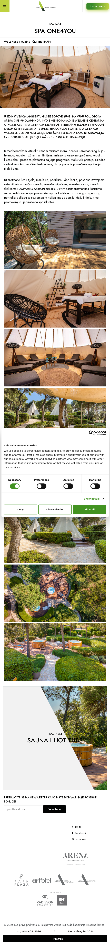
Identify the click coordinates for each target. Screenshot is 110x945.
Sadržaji (55, 24)
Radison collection (45, 900)
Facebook (80, 833)
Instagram (80, 839)
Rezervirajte (97, 6)
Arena (75, 859)
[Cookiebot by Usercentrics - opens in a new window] (91, 432)
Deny (20, 509)
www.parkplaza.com (21, 880)
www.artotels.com (41, 880)
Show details (92, 498)
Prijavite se (54, 809)
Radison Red (65, 900)
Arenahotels (64, 879)
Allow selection (55, 509)
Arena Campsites (86, 879)
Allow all (89, 509)
